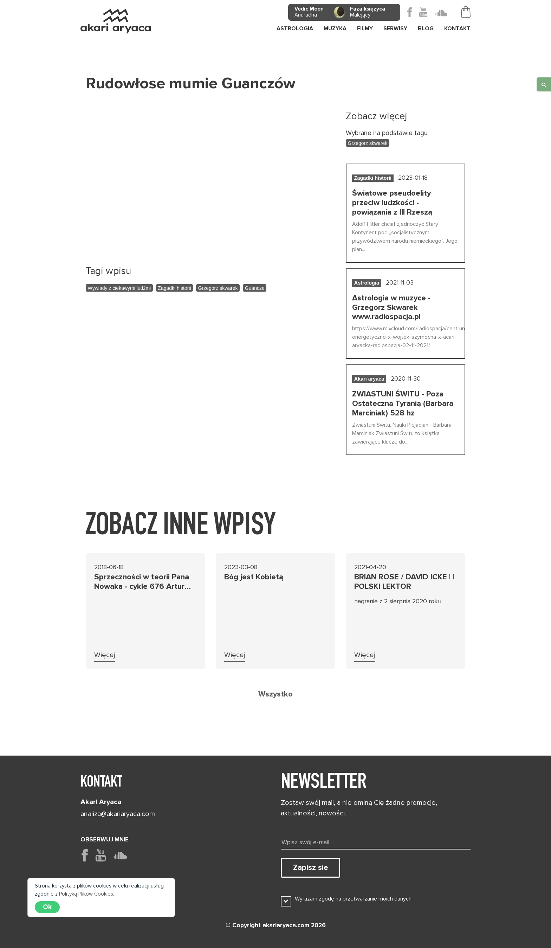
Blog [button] (426, 28)
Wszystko (275, 694)
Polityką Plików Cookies (86, 894)
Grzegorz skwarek (218, 288)
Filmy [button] (365, 28)
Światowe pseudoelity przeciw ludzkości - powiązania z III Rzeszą (392, 202)
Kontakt (457, 28)
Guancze (255, 288)
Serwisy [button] (395, 28)
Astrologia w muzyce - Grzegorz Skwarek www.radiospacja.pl (391, 307)
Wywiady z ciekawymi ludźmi (119, 288)
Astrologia (295, 28)
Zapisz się (310, 867)
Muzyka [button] (335, 28)
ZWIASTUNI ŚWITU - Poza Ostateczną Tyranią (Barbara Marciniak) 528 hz (402, 403)
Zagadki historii (174, 288)
